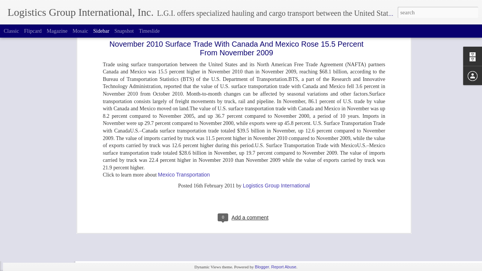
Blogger (262, 267)
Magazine (57, 31)
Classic (11, 31)
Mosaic (80, 31)
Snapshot (124, 31)
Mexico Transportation (184, 111)
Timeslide (149, 31)
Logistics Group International (276, 122)
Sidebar (101, 31)
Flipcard (33, 31)
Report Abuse (283, 267)
